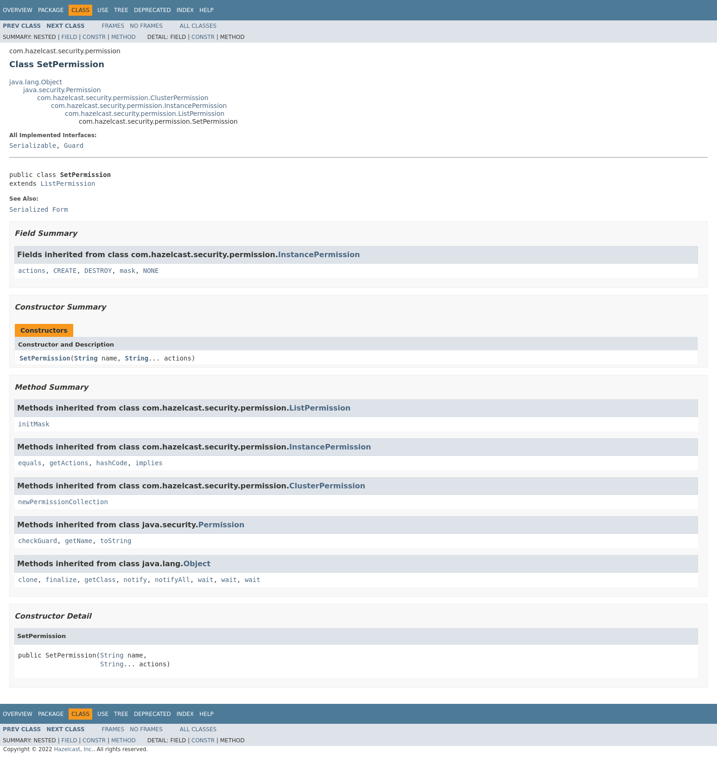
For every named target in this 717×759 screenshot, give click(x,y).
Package (50, 10)
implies (149, 463)
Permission (221, 524)
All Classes (198, 26)
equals (30, 463)
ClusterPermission (327, 485)
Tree (121, 10)
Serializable (32, 145)
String (86, 358)
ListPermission (67, 183)
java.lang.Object (35, 82)
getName (78, 540)
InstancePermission (319, 254)
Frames (113, 26)
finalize (60, 579)
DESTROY (98, 270)
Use (102, 10)
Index (185, 10)
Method (123, 37)
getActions (68, 463)
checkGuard (37, 540)
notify (135, 579)
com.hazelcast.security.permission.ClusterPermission (123, 97)
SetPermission (44, 358)
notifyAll (172, 579)
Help (206, 10)
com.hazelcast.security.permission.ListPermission (144, 113)
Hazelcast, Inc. (73, 749)
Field (69, 37)
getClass (99, 579)
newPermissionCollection (63, 502)
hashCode (111, 463)
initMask (33, 424)
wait (206, 579)
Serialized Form (38, 209)
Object (197, 563)
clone (28, 579)
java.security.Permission (62, 90)
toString (115, 540)
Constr (94, 37)
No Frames (146, 26)
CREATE (65, 270)
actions (31, 270)
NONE (151, 270)
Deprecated (152, 10)
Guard (73, 145)
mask (127, 270)
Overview (17, 10)
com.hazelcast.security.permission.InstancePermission (139, 105)
